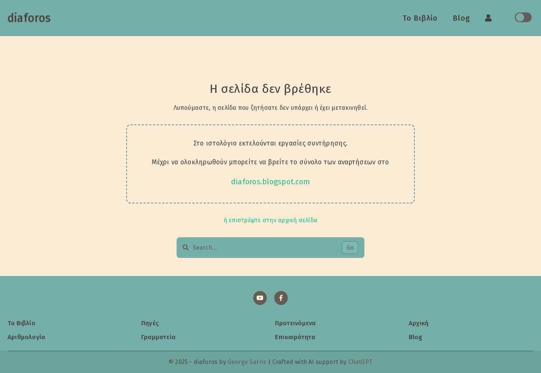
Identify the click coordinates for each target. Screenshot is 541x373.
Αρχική (418, 323)
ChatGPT (360, 361)
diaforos (29, 18)
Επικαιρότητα (295, 337)
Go (350, 247)
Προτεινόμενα (295, 323)
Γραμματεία (158, 337)
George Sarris (247, 361)
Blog (461, 18)
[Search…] (267, 247)
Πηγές (150, 323)
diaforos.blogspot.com (270, 181)
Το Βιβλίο (420, 18)
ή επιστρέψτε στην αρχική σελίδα (270, 220)
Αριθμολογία (26, 337)
